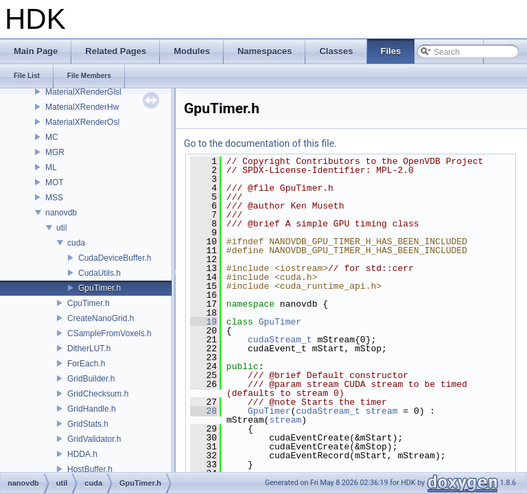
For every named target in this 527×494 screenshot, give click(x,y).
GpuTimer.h (99, 288)
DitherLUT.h (88, 348)
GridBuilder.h (91, 379)
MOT (54, 182)
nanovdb (61, 212)
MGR (55, 152)
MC (51, 137)
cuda (76, 243)
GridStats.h (87, 424)
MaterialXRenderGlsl (83, 92)
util (61, 228)
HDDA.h (82, 454)
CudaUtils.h (99, 273)
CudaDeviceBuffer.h (115, 258)
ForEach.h (86, 363)
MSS (54, 197)
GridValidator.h (94, 439)
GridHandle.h (91, 409)
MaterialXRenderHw (82, 107)
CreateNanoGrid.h (100, 318)
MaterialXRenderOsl (82, 122)
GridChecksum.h (97, 394)
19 (203, 322)
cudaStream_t (280, 339)
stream (382, 411)
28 (203, 411)
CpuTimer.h (88, 303)
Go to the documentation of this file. (260, 143)
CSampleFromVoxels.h (109, 333)
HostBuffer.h (90, 469)
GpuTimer (280, 322)
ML (51, 167)
